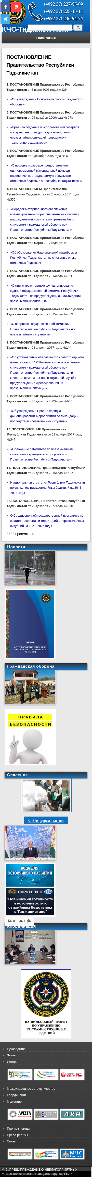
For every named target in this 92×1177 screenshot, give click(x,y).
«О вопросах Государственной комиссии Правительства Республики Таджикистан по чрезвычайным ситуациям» (42, 329)
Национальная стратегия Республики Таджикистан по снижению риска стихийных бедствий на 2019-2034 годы (47, 488)
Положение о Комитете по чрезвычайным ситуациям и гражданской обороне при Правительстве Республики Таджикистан (41, 454)
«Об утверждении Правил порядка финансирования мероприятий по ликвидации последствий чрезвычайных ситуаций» (44, 416)
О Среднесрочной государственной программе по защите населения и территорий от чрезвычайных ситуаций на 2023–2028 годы (47, 521)
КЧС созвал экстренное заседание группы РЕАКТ (37, 1174)
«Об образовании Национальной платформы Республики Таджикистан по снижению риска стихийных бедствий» (43, 258)
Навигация (46, 38)
